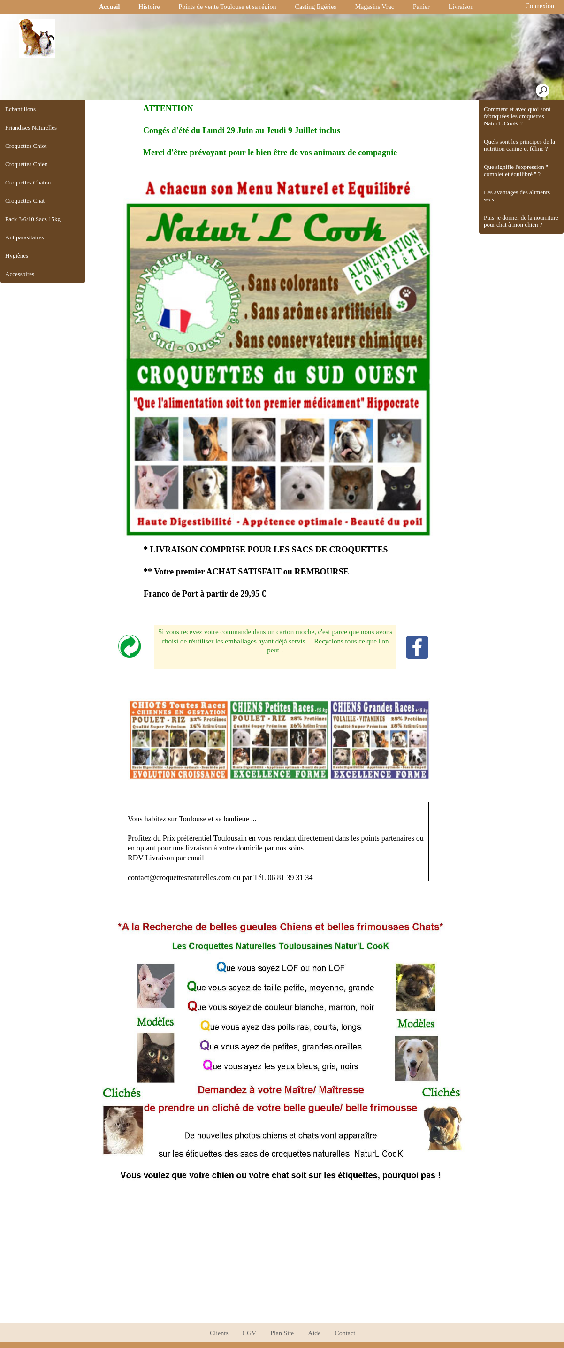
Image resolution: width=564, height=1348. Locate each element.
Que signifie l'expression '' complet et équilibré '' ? (516, 170)
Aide (314, 1333)
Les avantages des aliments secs (517, 196)
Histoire (149, 6)
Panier (421, 6)
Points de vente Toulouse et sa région (227, 6)
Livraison (461, 6)
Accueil (109, 6)
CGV (250, 1333)
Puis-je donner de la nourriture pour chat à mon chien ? (521, 221)
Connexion (539, 5)
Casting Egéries (315, 6)
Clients (219, 1333)
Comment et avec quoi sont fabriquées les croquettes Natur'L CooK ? (517, 116)
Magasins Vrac (374, 6)
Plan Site (282, 1333)
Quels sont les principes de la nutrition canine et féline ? (519, 145)
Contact (345, 1333)
